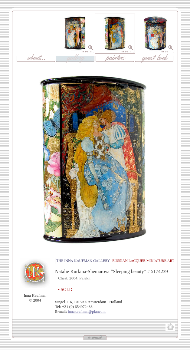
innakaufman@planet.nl (87, 311)
